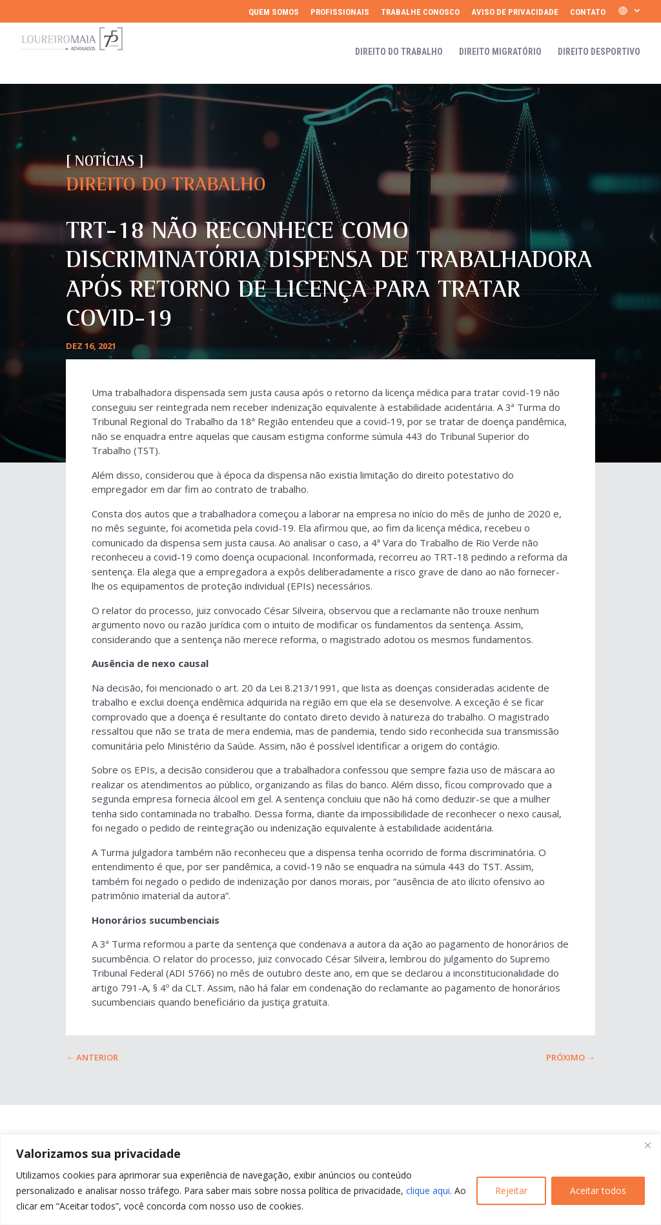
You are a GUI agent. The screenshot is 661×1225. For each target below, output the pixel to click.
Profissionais (339, 12)
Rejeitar (511, 1190)
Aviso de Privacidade (514, 12)
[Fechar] (647, 1145)
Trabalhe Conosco (420, 12)
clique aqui (428, 1190)
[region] (330, 1179)
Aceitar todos (598, 1190)
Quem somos (274, 12)
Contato (587, 12)
